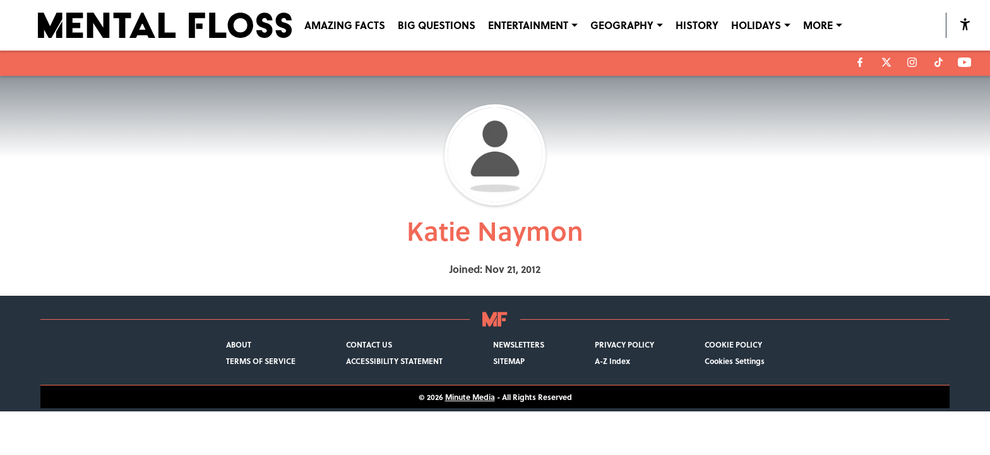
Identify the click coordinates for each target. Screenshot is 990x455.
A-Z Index (612, 361)
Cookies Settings (735, 361)
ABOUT (238, 344)
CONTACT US (369, 344)
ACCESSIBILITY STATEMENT (394, 361)
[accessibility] (965, 25)
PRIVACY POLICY (624, 344)
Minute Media (470, 397)
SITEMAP (509, 361)
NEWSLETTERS (518, 344)
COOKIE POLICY (733, 344)
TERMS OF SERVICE (260, 361)
